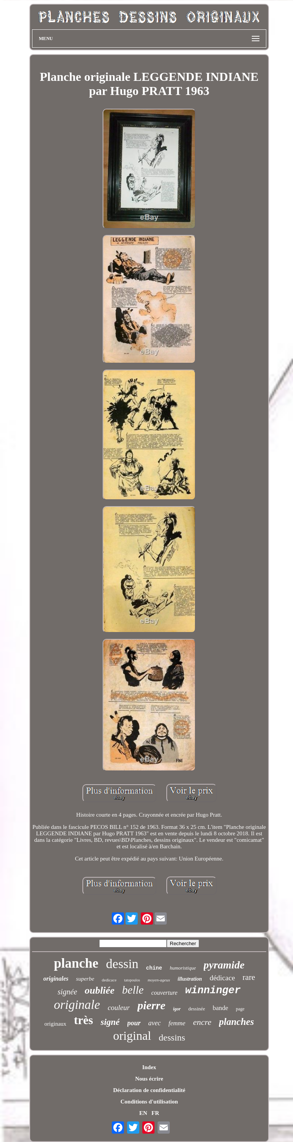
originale (77, 1005)
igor (177, 1009)
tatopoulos (132, 980)
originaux (55, 1024)
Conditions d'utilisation (149, 1102)
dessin (122, 964)
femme (177, 1023)
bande (221, 1008)
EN (143, 1113)
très (83, 1020)
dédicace (222, 978)
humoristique (183, 968)
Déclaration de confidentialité (149, 1090)
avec (154, 1023)
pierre (151, 1005)
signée (67, 992)
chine (154, 968)
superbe (85, 979)
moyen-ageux (159, 980)
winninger (213, 990)
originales (56, 978)
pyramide (224, 965)
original (132, 1035)
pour (134, 1023)
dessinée (196, 1009)
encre (202, 1022)
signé (110, 1022)
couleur (119, 1008)
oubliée (99, 990)
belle (132, 990)
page (240, 1009)
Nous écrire (149, 1079)
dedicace (109, 980)
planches (236, 1022)
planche (76, 963)
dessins (172, 1037)
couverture (164, 992)
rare (249, 977)
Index (149, 1067)
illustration (190, 979)
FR (155, 1113)
